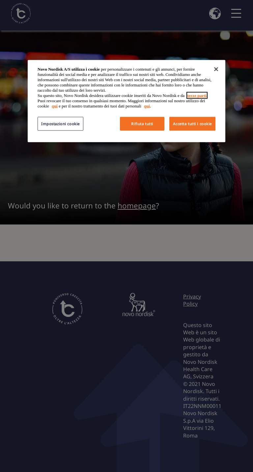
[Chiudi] (216, 69)
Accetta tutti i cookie (192, 123)
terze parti (197, 95)
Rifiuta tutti (142, 123)
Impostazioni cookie (60, 123)
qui (55, 106)
